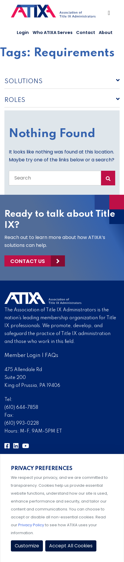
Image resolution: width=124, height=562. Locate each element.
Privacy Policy (31, 524)
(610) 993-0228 (21, 423)
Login (23, 32)
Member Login (22, 355)
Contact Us (27, 261)
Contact (85, 32)
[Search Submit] (108, 178)
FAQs (51, 355)
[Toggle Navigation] (109, 14)
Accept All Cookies (71, 545)
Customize (27, 545)
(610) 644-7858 (21, 407)
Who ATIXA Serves (53, 32)
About (106, 32)
